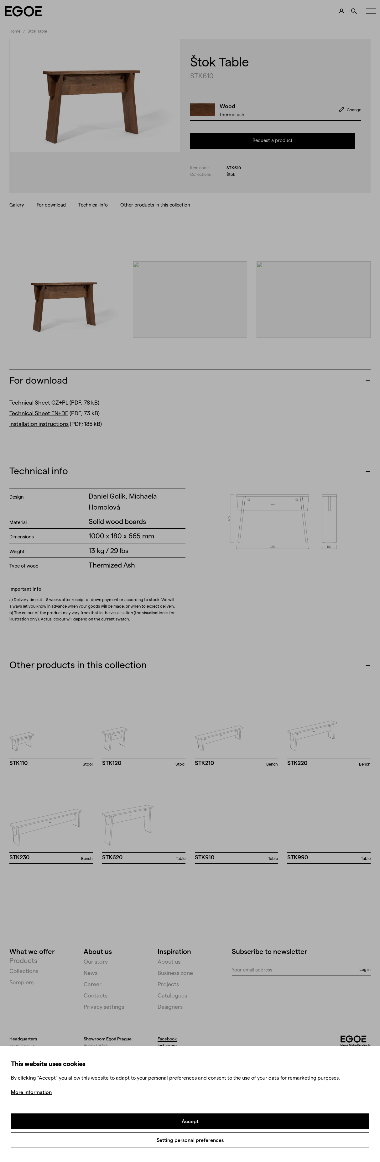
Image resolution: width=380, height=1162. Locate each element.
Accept (190, 1121)
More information (31, 1092)
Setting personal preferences (190, 1140)
